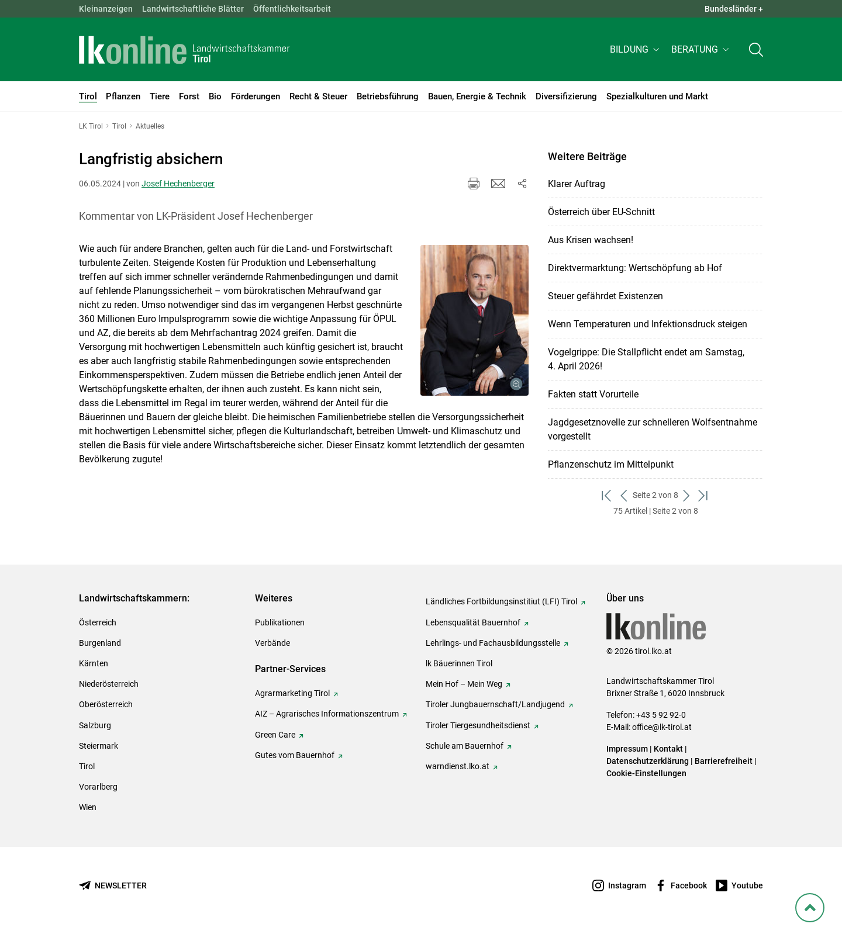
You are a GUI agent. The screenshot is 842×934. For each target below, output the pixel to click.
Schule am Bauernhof (464, 745)
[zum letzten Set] (703, 495)
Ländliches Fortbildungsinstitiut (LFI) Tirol (501, 601)
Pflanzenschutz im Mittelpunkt (611, 464)
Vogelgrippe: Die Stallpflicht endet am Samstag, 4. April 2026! (646, 359)
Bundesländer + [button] (734, 8)
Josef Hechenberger (178, 183)
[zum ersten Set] (607, 495)
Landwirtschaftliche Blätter (193, 8)
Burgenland (100, 643)
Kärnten (93, 663)
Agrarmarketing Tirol (292, 693)
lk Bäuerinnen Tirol (459, 663)
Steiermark (98, 745)
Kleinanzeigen (106, 8)
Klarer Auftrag (576, 183)
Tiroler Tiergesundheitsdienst (478, 725)
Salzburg (95, 725)
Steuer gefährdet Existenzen (605, 296)
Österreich (97, 622)
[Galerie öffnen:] (474, 320)
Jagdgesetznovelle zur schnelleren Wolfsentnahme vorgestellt (652, 429)
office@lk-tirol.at (662, 727)
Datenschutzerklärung (647, 761)
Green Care (275, 734)
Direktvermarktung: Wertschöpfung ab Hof (635, 268)
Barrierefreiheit (724, 761)
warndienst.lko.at (457, 766)
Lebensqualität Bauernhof (473, 622)
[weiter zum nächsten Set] (686, 495)
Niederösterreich (109, 684)
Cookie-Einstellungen (646, 773)
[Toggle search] (756, 50)
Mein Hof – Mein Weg (464, 684)
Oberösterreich (106, 704)
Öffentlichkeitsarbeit (292, 8)
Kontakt (668, 748)
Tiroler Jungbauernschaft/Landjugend (495, 704)
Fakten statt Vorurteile (593, 394)
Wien (87, 807)
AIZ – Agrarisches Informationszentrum (327, 713)
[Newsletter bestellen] (113, 886)
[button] (636, 50)
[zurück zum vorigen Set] (624, 495)
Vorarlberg (98, 786)
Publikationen (280, 622)
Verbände (272, 643)
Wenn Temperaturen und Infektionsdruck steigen (647, 324)
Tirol (87, 766)
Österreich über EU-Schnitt (601, 211)
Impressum (627, 748)
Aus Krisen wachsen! (590, 239)
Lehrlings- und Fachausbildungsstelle (493, 643)
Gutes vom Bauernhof (294, 755)
